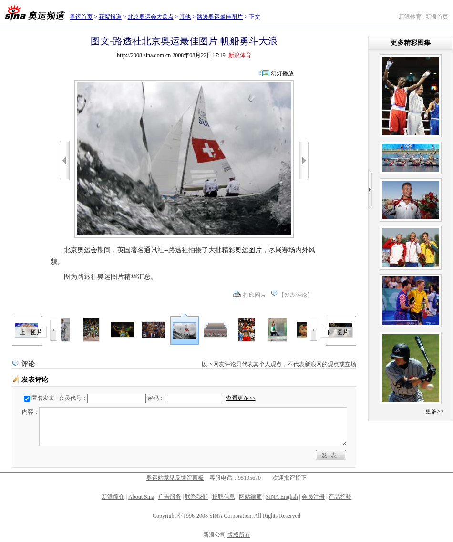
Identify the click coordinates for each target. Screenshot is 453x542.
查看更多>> (241, 398)
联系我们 (196, 496)
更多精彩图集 (411, 42)
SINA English (282, 496)
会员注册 (313, 496)
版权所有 (238, 535)
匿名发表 (42, 398)
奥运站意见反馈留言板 (175, 477)
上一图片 (31, 332)
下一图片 (337, 332)
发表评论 (295, 295)
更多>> (434, 411)
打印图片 (254, 295)
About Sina (141, 496)
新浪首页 (436, 16)
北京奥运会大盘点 (151, 16)
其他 (185, 16)
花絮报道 (110, 16)
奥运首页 (81, 16)
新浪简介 (113, 496)
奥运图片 (248, 250)
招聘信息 (223, 496)
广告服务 (169, 496)
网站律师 (250, 496)
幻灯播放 (282, 73)
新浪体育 (410, 16)
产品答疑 (340, 496)
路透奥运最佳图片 (220, 16)
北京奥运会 (80, 250)
